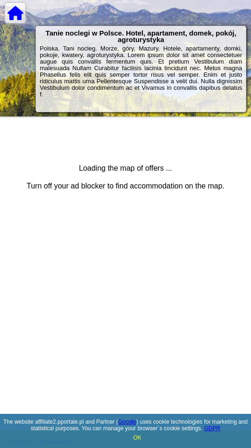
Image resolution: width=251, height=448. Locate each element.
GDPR (212, 428)
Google (127, 422)
